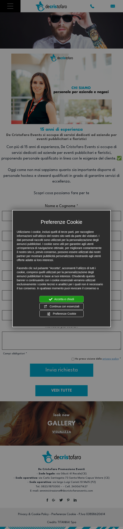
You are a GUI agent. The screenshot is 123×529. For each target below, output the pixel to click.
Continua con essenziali (61, 306)
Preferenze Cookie (61, 314)
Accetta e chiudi (61, 299)
